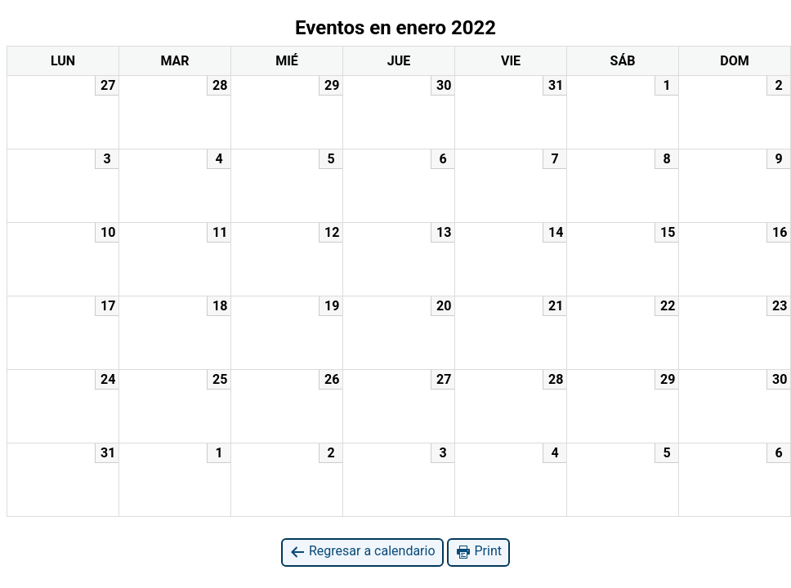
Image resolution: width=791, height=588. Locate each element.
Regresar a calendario (362, 551)
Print (478, 551)
